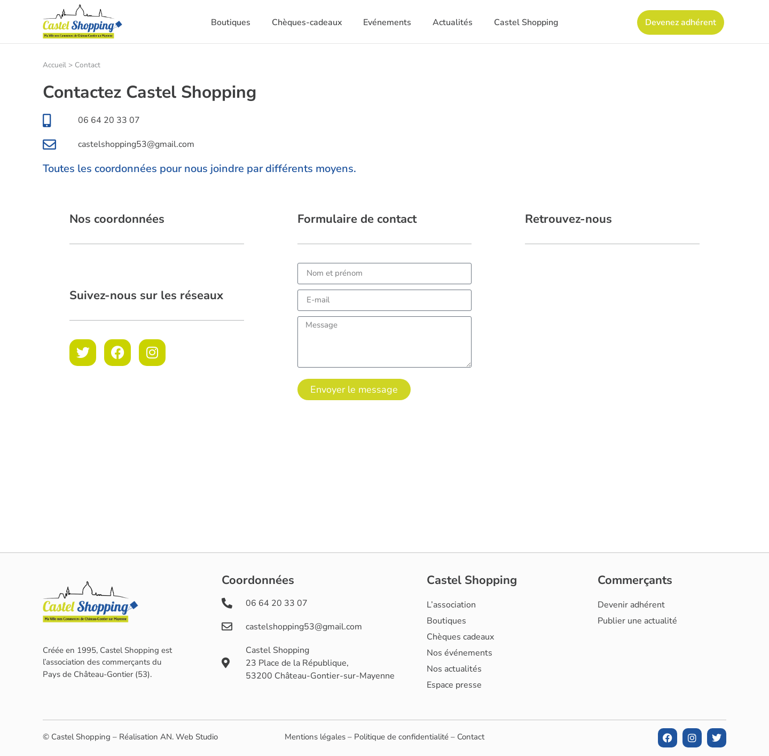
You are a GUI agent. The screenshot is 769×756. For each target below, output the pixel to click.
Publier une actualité (637, 621)
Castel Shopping (526, 22)
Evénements (387, 22)
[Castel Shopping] (612, 343)
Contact (470, 736)
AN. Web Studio (189, 736)
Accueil (54, 65)
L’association (451, 605)
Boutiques (230, 22)
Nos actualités (454, 669)
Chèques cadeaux (460, 637)
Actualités (453, 22)
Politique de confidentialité (401, 736)
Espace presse (454, 685)
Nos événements (459, 653)
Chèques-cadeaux (307, 22)
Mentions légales (315, 736)
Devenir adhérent (631, 605)
